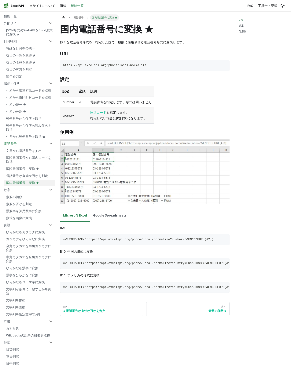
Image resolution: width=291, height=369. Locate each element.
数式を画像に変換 (19, 218)
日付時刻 (10, 41)
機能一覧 (77, 5)
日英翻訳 (12, 349)
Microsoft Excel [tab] (75, 215)
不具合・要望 (267, 5)
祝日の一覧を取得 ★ (21, 55)
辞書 (7, 321)
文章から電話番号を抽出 (24, 150)
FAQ (250, 5)
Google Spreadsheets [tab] (110, 215)
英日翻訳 (12, 356)
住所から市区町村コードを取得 (28, 97)
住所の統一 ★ (16, 104)
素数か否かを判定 (19, 204)
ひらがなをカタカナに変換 (25, 232)
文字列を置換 (15, 307)
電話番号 (10, 143)
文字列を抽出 (15, 300)
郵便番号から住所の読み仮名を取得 (28, 127)
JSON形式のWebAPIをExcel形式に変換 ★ (29, 32)
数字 (7, 190)
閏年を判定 (14, 76)
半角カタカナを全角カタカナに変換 (28, 259)
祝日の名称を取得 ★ (21, 62)
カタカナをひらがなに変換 (25, 239)
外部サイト (12, 23)
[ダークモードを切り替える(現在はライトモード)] (283, 6)
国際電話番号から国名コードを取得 (28, 160)
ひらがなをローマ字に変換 (25, 282)
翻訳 (7, 342)
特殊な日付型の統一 (20, 48)
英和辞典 (12, 328)
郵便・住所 (12, 83)
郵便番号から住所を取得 (24, 118)
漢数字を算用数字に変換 (24, 211)
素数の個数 (14, 197)
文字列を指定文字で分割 (24, 314)
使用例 (242, 31)
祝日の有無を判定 (19, 69)
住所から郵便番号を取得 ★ (26, 136)
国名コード (98, 112)
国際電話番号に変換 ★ (22, 169)
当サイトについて (42, 5)
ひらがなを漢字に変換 (22, 268)
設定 (241, 25)
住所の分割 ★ (16, 111)
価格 (63, 5)
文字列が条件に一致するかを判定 (28, 291)
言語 (7, 225)
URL (241, 19)
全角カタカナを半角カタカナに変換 (28, 248)
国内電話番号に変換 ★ (22, 183)
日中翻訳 (12, 363)
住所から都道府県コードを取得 (28, 90)
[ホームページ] (63, 17)
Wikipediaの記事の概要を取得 (28, 335)
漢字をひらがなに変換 (22, 275)
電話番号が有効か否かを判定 (27, 176)
